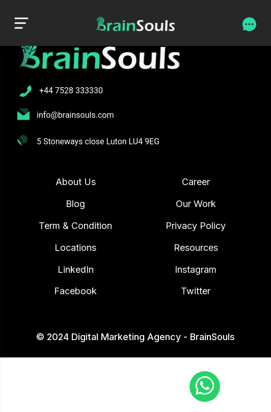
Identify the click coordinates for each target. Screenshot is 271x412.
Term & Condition (75, 225)
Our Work (196, 203)
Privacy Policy (196, 225)
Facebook (75, 291)
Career (196, 181)
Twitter (195, 291)
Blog (75, 203)
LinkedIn (76, 269)
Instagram (195, 269)
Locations (75, 247)
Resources (196, 247)
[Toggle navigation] (21, 23)
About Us (76, 181)
